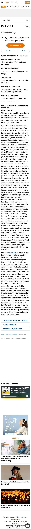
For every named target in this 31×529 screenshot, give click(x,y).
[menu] (2, 3)
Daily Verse (18, 7)
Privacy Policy (15, 517)
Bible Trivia (10, 7)
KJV (27, 26)
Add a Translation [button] (9, 325)
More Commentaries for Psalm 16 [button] (15, 320)
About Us (6, 517)
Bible (2, 334)
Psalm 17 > (23, 50)
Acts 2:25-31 (11, 253)
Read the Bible (27, 7)
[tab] (15, 320)
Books (6, 334)
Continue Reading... (15, 45)
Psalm (10, 334)
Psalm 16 (15, 334)
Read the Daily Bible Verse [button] (12, 329)
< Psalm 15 (7, 50)
